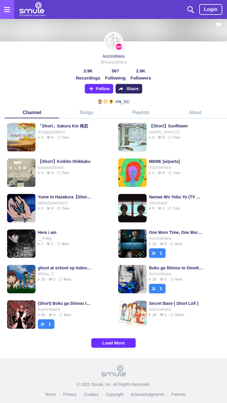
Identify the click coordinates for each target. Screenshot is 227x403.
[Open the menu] (7, 9)
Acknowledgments (147, 394)
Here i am (47, 232)
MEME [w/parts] (164, 161)
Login (211, 9)
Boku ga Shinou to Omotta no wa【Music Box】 (176, 268)
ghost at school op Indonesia (65, 268)
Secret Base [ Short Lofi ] (173, 303)
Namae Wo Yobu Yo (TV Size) (176, 197)
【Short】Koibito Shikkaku (64, 161)
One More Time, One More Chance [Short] (176, 232)
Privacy (70, 394)
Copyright (115, 394)
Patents (178, 394)
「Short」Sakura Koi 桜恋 (63, 126)
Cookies (91, 394)
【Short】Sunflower (168, 126)
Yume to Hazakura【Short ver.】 (65, 197)
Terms (50, 394)
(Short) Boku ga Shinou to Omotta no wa (65, 303)
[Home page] (32, 9)
